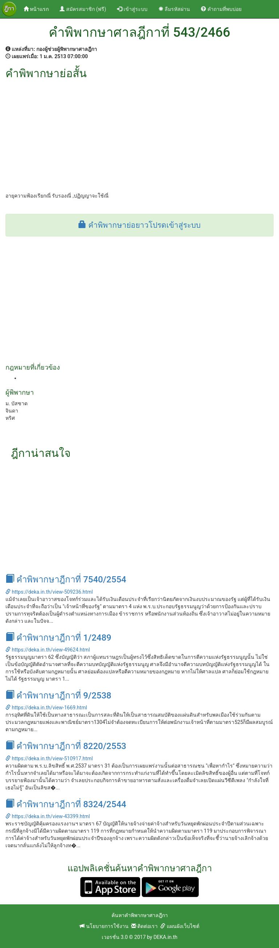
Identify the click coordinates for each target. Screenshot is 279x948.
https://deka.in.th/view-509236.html (49, 592)
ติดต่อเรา (144, 926)
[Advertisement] (139, 134)
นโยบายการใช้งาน (104, 926)
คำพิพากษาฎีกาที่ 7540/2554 (65, 579)
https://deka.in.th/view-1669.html (46, 707)
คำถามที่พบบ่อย (221, 9)
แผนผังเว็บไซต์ (179, 926)
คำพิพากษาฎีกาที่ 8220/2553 (65, 746)
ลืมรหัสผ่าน (174, 9)
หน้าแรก (39, 8)
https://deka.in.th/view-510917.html (49, 758)
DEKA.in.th (165, 937)
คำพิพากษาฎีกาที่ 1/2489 (58, 638)
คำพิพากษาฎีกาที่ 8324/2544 (65, 804)
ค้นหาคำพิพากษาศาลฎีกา (140, 915)
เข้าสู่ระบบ (132, 9)
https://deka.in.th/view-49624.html (47, 650)
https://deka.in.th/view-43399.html (47, 816)
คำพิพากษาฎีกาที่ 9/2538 (58, 695)
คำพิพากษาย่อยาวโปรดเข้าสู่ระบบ (139, 225)
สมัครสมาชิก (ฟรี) (83, 9)
